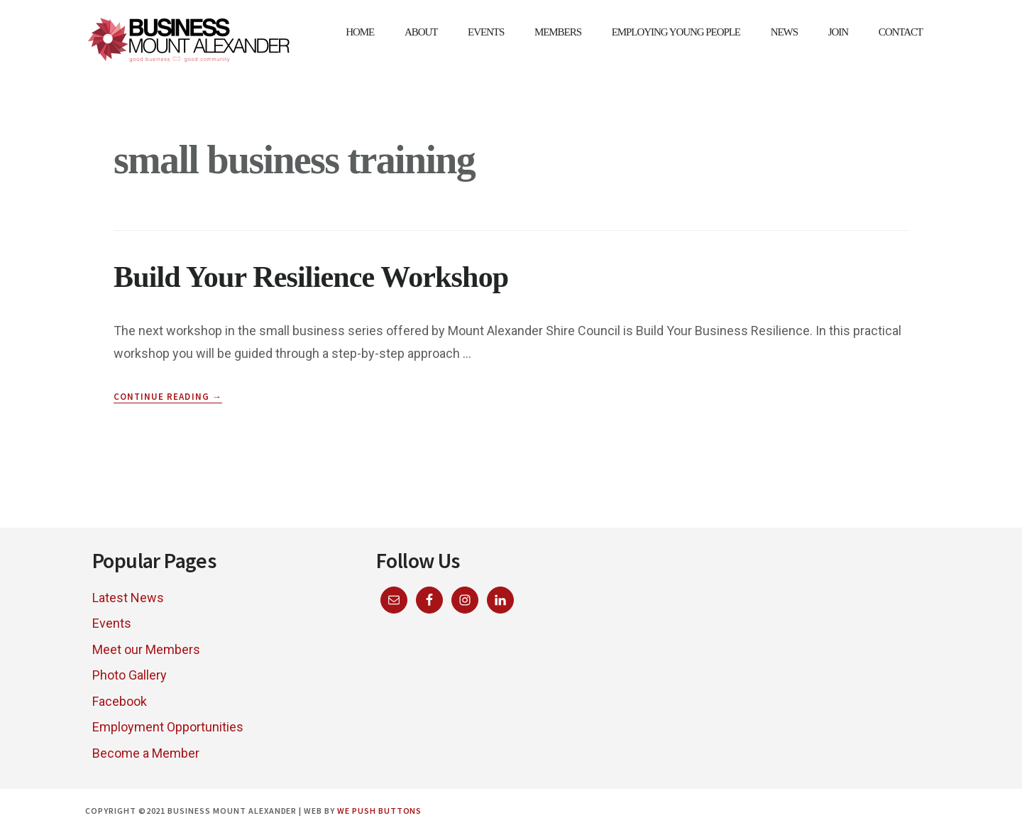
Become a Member (145, 753)
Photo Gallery (129, 675)
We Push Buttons (379, 810)
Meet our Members (146, 649)
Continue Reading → (168, 397)
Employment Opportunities (167, 726)
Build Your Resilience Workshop (311, 277)
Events (111, 623)
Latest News (128, 597)
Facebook (119, 701)
